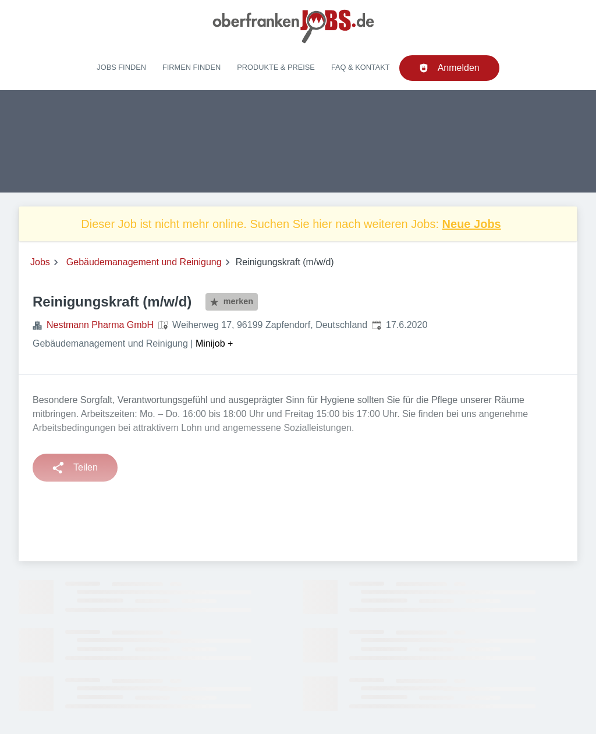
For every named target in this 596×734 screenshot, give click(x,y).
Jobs (40, 262)
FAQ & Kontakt (360, 67)
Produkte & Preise (276, 67)
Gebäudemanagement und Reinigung (144, 262)
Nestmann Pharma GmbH (100, 325)
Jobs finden (121, 67)
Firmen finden (191, 67)
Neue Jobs (471, 224)
